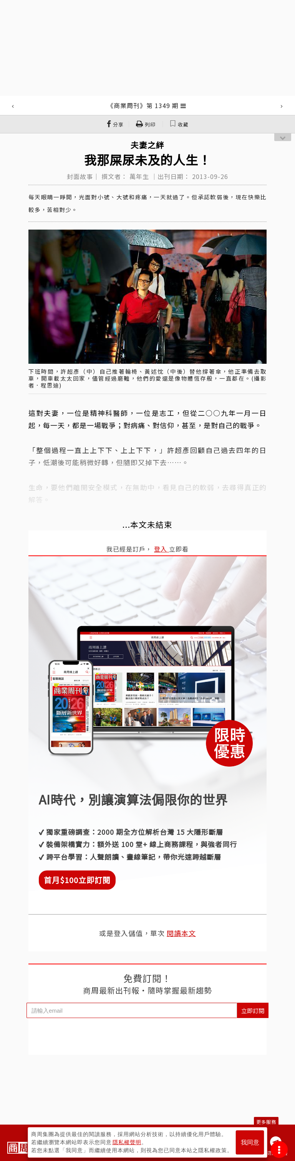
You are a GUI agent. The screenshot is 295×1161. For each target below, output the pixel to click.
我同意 (250, 1142)
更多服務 (266, 1121)
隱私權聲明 (127, 1142)
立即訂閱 (252, 1011)
